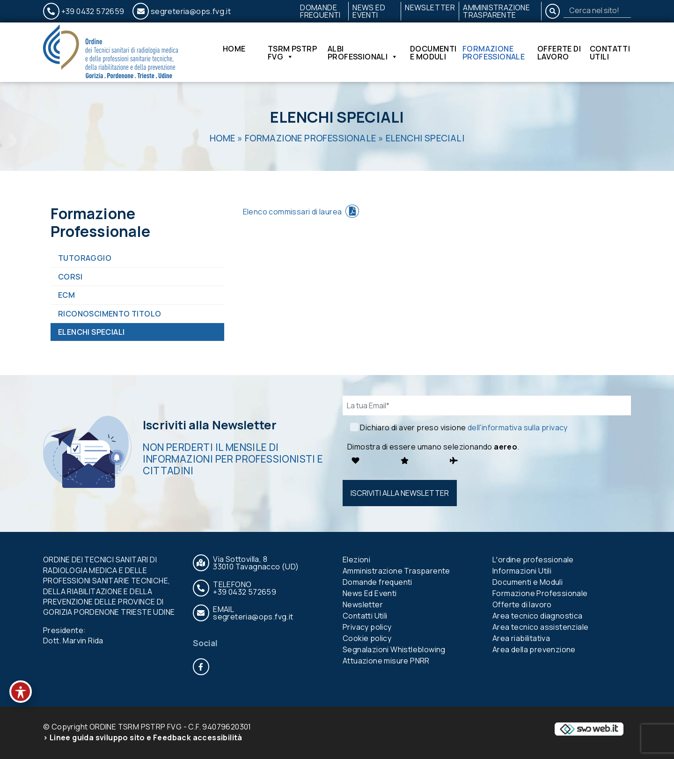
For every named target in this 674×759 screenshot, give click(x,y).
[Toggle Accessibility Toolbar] (20, 691)
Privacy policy (367, 627)
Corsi (70, 277)
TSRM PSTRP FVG (292, 52)
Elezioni (356, 559)
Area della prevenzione (534, 649)
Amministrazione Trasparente (496, 11)
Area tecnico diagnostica (537, 616)
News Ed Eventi (368, 11)
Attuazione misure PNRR (386, 661)
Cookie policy (367, 638)
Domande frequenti (320, 11)
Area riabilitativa (521, 638)
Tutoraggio (84, 258)
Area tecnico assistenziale (540, 627)
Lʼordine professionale (533, 559)
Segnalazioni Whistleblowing (394, 649)
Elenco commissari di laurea (292, 211)
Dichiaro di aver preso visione (463, 427)
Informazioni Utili (521, 571)
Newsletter (430, 7)
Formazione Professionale (493, 52)
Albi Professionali (363, 52)
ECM (66, 295)
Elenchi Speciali (91, 332)
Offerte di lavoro (559, 52)
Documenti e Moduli (433, 52)
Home (234, 49)
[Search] (597, 10)
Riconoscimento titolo (109, 314)
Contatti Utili (610, 52)
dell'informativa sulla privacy (518, 427)
